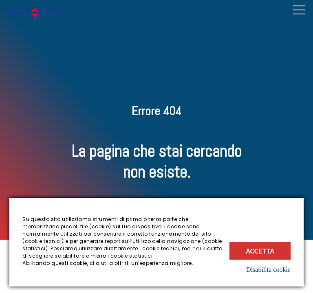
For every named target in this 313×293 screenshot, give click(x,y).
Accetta (260, 251)
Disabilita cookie (268, 269)
